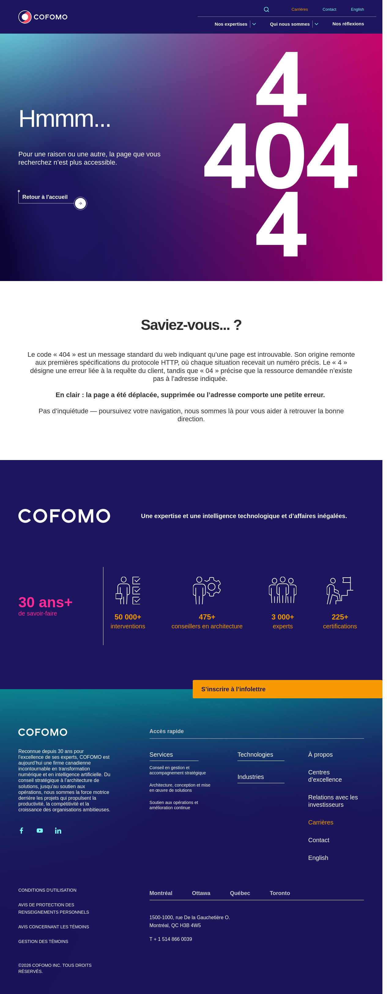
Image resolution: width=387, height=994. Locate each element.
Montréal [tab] (161, 893)
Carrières (300, 9)
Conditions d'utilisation (47, 890)
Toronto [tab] (280, 893)
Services (161, 754)
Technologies (255, 754)
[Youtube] (40, 831)
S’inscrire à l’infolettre (233, 689)
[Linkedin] (58, 831)
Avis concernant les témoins (53, 926)
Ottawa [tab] (201, 893)
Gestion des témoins (43, 941)
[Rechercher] (266, 9)
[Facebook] (21, 831)
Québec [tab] (240, 893)
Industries (250, 776)
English (357, 9)
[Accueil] (42, 17)
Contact (330, 9)
